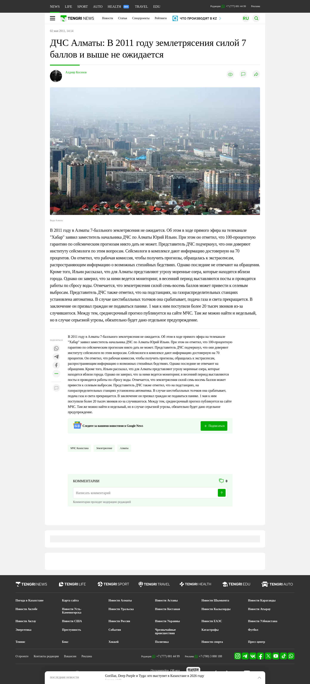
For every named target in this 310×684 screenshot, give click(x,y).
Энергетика (23, 629)
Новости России (119, 621)
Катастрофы (210, 629)
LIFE (68, 6)
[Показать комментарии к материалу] (56, 388)
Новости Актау (26, 621)
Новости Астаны (166, 600)
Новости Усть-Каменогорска (72, 610)
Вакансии (70, 656)
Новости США (72, 621)
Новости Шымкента (215, 600)
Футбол (253, 629)
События (114, 629)
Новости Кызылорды (216, 609)
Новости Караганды (262, 600)
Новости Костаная (167, 609)
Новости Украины (167, 621)
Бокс (65, 641)
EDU (156, 6)
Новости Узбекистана (262, 621)
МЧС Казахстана (79, 448)
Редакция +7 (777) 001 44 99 (228, 6)
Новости (107, 18)
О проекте (22, 656)
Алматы (124, 448)
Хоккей (113, 641)
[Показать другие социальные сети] (56, 374)
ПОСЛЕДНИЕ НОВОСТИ (64, 677)
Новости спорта (212, 641)
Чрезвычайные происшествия (165, 631)
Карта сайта (70, 600)
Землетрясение (104, 448)
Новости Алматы (120, 600)
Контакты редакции (46, 656)
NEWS (55, 6)
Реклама (255, 6)
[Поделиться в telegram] (56, 357)
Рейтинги (161, 18)
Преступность (71, 629)
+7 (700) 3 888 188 (210, 656)
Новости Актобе (26, 609)
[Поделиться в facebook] (56, 365)
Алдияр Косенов (76, 72)
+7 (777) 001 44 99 (168, 656)
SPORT (82, 6)
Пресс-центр (256, 641)
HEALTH (118, 6)
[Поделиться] (256, 74)
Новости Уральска (121, 609)
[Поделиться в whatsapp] (56, 348)
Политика (162, 641)
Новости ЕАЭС (212, 621)
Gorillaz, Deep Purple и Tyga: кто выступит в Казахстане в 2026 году (154, 676)
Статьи (122, 18)
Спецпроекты (141, 18)
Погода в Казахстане (29, 600)
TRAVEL (141, 6)
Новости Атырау (259, 609)
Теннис (20, 641)
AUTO (97, 6)
